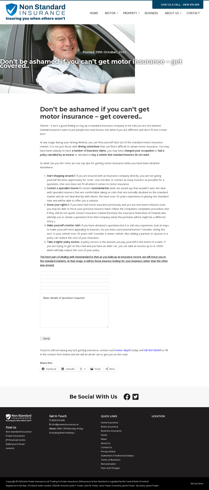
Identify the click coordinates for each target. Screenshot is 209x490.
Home (104, 434)
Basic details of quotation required (74, 310)
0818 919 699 (191, 4)
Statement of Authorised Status (117, 455)
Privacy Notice (108, 451)
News (104, 439)
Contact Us (106, 447)
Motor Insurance (109, 426)
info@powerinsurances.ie (65, 424)
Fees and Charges (110, 468)
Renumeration (108, 463)
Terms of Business (110, 459)
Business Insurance (111, 430)
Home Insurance (109, 422)
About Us (105, 443)
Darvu (200, 483)
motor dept (122, 350)
